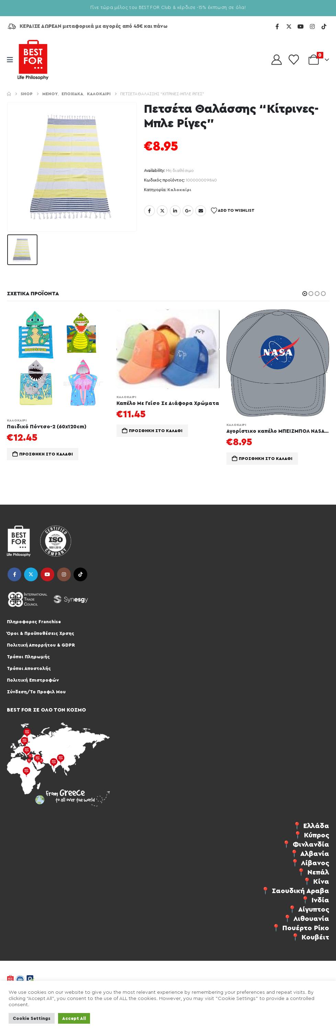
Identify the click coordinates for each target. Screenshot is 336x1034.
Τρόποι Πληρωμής (28, 656)
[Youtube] (300, 26)
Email (200, 210)
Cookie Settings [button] (32, 1018)
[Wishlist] (294, 60)
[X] (289, 26)
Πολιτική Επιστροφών (33, 680)
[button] (305, 293)
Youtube (47, 574)
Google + (187, 210)
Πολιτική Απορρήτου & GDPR (41, 645)
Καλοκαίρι (179, 190)
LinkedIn (175, 210)
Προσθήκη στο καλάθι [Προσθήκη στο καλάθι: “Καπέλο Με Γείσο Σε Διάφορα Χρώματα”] (155, 431)
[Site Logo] (33, 60)
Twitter (162, 210)
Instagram (64, 574)
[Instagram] (312, 26)
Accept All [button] (74, 1018)
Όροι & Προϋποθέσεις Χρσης (40, 633)
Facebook (149, 210)
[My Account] (276, 60)
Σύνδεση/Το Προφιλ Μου (36, 692)
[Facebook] (277, 26)
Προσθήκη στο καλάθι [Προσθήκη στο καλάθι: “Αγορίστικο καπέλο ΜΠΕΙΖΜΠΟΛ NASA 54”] (265, 458)
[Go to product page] (58, 360)
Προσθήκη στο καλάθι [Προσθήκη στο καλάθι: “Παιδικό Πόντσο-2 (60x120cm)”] (46, 454)
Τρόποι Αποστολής (29, 668)
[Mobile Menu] (12, 60)
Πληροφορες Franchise (34, 621)
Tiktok (80, 574)
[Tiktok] (324, 26)
